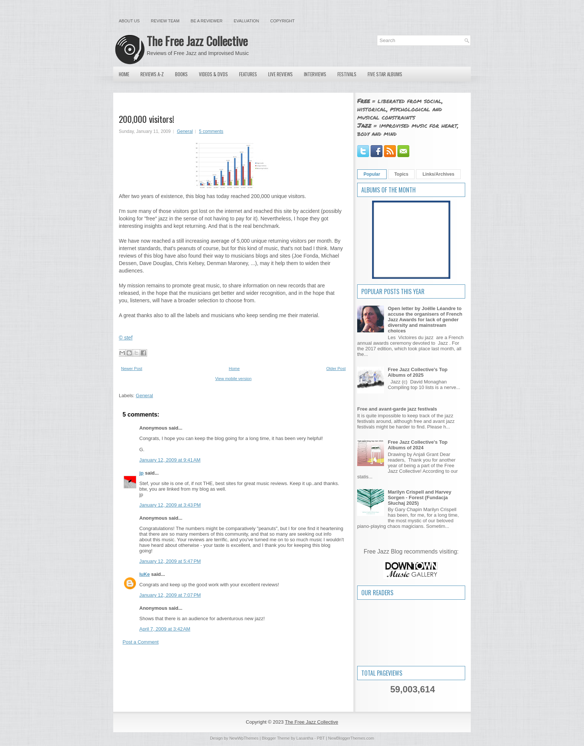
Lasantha (304, 738)
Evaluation (246, 21)
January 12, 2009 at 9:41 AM (169, 460)
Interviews (315, 74)
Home (124, 74)
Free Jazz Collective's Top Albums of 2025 (417, 372)
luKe (144, 574)
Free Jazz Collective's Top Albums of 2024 (417, 444)
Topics (401, 174)
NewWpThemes (243, 738)
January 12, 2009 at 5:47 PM (170, 561)
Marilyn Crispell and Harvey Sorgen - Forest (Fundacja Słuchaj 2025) (419, 497)
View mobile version (233, 378)
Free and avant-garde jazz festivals (397, 409)
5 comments (211, 131)
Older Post (336, 368)
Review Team (165, 21)
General (185, 131)
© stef (126, 338)
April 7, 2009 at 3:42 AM (164, 629)
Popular (372, 174)
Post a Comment (141, 642)
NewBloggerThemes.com (351, 738)
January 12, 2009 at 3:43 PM (170, 505)
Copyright (282, 21)
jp (141, 473)
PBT (321, 738)
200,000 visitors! (146, 118)
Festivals (346, 74)
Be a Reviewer (207, 21)
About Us (129, 21)
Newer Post (131, 368)
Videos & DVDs (213, 74)
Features (248, 74)
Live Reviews (280, 74)
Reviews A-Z (152, 74)
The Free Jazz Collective (197, 41)
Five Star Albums (385, 74)
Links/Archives (438, 174)
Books (181, 74)
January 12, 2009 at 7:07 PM (170, 595)
